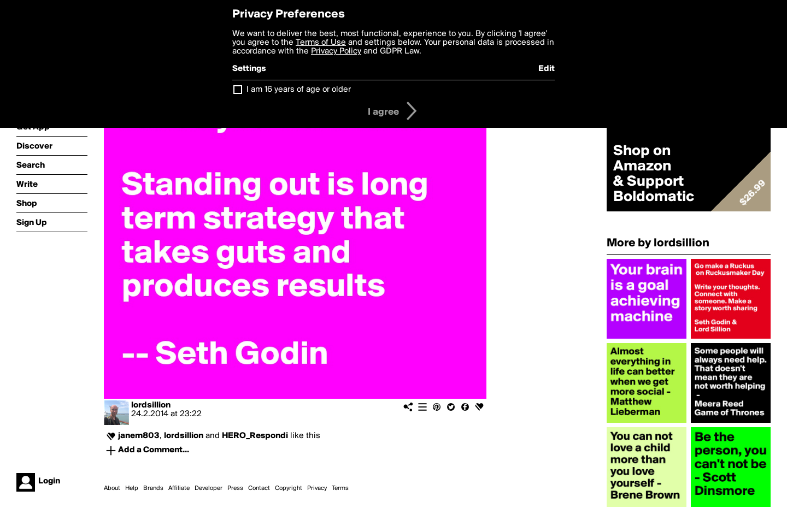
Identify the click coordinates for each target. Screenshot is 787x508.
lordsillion (151, 405)
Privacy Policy (336, 51)
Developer (208, 488)
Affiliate (179, 488)
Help (131, 488)
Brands (153, 488)
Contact (259, 488)
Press (235, 488)
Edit (546, 68)
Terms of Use (321, 42)
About (112, 488)
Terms (340, 488)
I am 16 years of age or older (298, 89)
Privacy (317, 488)
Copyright (288, 488)
